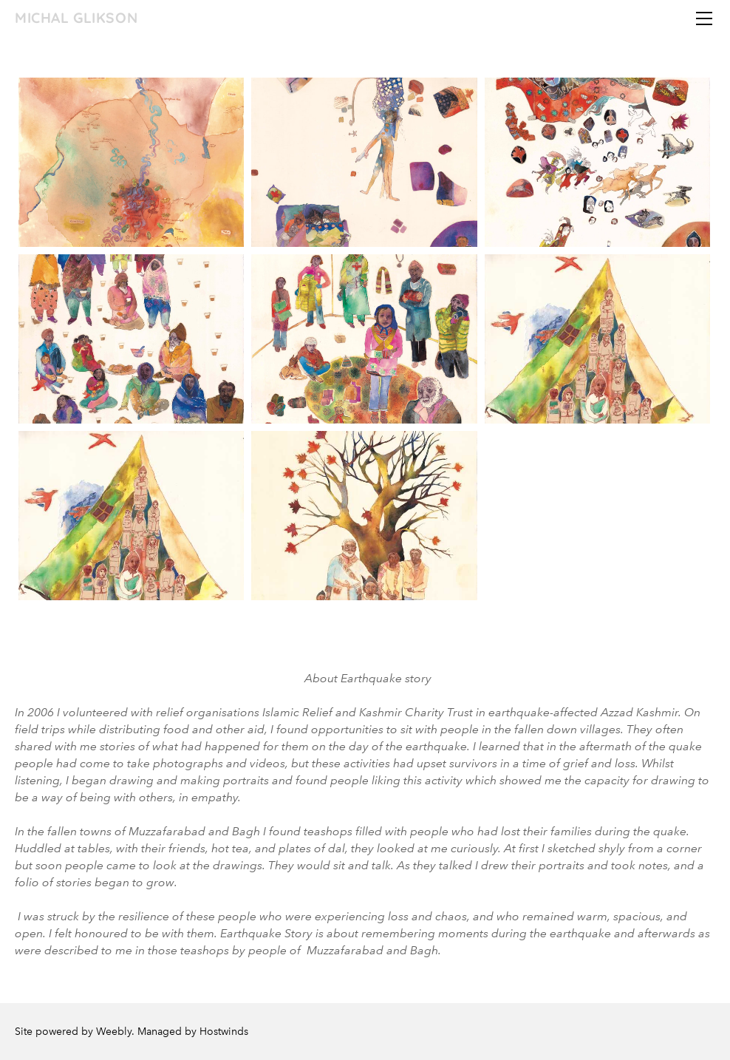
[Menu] (704, 18)
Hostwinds (223, 1031)
